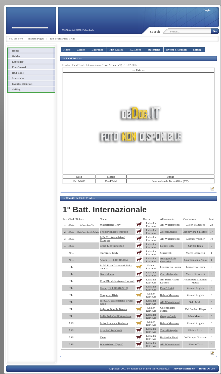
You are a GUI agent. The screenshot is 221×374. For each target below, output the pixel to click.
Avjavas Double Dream (113, 309)
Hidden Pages (36, 38)
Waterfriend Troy (110, 224)
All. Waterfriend (170, 224)
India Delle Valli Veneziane (115, 316)
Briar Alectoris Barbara (114, 323)
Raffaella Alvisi (169, 337)
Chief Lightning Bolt (112, 245)
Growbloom (107, 273)
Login (207, 10)
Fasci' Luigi (167, 287)
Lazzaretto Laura (170, 266)
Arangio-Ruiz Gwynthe (168, 260)
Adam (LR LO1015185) (114, 259)
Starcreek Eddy (109, 252)
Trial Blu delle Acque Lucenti (117, 280)
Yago (103, 337)
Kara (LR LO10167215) (114, 287)
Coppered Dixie (109, 295)
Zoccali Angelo (169, 231)
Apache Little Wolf (111, 330)
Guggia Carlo (168, 316)
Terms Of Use (207, 368)
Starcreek (165, 252)
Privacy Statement (184, 368)
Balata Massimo (169, 295)
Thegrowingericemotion (114, 231)
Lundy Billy (167, 245)
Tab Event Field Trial (62, 38)
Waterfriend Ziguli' (111, 344)
